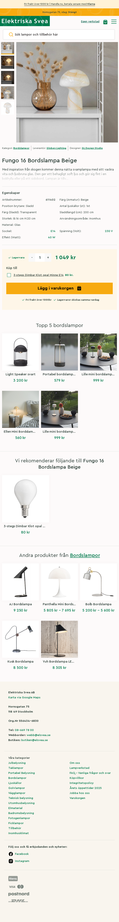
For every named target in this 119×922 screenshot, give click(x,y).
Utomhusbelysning (21, 803)
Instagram (22, 861)
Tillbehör (14, 828)
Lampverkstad (79, 768)
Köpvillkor (77, 778)
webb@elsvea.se (38, 735)
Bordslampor (21, 148)
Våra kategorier (19, 758)
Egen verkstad (90, 21)
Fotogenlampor (19, 818)
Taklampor (15, 768)
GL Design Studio (92, 148)
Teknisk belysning (20, 798)
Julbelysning (17, 763)
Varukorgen (77, 798)
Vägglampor (16, 793)
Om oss (75, 763)
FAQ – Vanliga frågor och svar (90, 773)
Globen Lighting (56, 148)
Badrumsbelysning (21, 813)
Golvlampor (16, 788)
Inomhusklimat (18, 833)
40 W (51, 237)
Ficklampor (16, 823)
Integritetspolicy (82, 783)
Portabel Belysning (21, 773)
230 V (109, 231)
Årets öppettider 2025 (86, 788)
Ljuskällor (14, 783)
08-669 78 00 (24, 730)
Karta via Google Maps (24, 697)
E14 (53, 231)
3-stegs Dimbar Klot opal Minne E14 (39, 275)
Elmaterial (15, 808)
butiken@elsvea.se (34, 740)
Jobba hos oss (80, 793)
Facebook (22, 854)
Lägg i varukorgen (60, 288)
